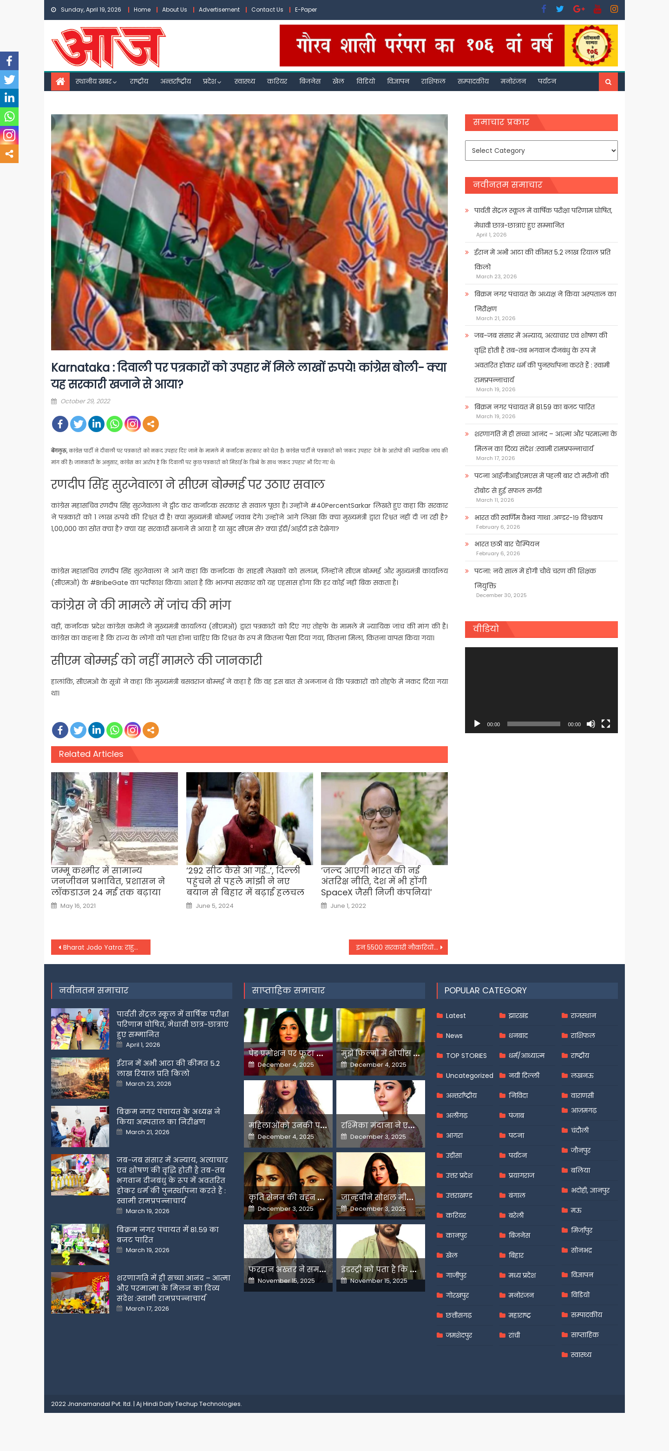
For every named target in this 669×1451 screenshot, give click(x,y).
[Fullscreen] (605, 724)
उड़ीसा (454, 1155)
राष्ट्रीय (139, 81)
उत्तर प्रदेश (459, 1175)
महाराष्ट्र (520, 1315)
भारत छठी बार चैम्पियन (506, 544)
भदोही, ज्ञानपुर (590, 1190)
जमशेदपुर (459, 1335)
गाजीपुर (456, 1275)
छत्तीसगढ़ (459, 1315)
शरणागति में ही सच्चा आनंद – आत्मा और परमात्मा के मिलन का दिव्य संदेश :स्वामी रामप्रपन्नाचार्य (545, 441)
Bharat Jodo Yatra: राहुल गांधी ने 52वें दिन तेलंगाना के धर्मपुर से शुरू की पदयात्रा (107, 947)
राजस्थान (583, 1015)
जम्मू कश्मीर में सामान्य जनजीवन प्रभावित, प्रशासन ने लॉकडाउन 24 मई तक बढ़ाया (108, 881)
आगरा (454, 1135)
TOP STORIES (466, 1055)
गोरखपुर (457, 1295)
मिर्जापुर (581, 1230)
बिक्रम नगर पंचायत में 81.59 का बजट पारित (534, 407)
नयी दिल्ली (524, 1075)
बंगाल (517, 1195)
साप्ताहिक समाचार (288, 990)
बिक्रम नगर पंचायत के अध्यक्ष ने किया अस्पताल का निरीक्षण (545, 301)
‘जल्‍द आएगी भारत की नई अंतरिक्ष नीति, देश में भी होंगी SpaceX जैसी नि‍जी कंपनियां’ (376, 881)
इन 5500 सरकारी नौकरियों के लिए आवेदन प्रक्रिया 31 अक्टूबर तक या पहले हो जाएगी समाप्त (402, 947)
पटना (516, 1135)
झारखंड (518, 1015)
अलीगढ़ (456, 1115)
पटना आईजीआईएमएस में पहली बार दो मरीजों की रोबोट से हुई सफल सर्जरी (541, 483)
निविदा (518, 1095)
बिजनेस (310, 81)
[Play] (477, 724)
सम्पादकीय (473, 81)
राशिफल (433, 81)
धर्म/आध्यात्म (526, 1055)
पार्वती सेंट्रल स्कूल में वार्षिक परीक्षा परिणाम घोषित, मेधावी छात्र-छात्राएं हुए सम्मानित (543, 218)
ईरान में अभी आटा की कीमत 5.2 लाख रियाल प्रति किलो (542, 260)
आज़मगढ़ (584, 1110)
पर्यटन (547, 81)
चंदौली (580, 1130)
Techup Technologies (208, 1403)
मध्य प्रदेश (522, 1275)
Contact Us (267, 9)
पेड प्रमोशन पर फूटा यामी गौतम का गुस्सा (319, 1053)
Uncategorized (469, 1075)
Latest (456, 1015)
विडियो (365, 81)
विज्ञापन (398, 81)
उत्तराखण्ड (459, 1195)
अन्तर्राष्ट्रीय (175, 81)
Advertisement (219, 9)
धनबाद (518, 1035)
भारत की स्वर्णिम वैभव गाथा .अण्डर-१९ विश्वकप (538, 517)
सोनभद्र (581, 1250)
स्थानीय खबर (94, 81)
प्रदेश (209, 81)
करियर (277, 81)
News (454, 1035)
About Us (174, 9)
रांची (514, 1335)
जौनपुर (580, 1150)
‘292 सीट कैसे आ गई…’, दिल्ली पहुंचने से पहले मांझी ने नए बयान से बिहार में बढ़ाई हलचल (245, 881)
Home (142, 9)
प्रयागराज (521, 1175)
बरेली (516, 1215)
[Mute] (591, 724)
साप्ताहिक (585, 1334)
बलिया (580, 1170)
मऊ (576, 1210)
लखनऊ (582, 1075)
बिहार (516, 1255)
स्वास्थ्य (245, 81)
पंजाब (516, 1115)
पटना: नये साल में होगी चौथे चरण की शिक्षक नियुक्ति (535, 578)
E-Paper (306, 9)
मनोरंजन (513, 81)
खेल (338, 81)
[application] (541, 690)
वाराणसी (582, 1095)
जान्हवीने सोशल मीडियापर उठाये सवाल (409, 1197)
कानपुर (456, 1235)
